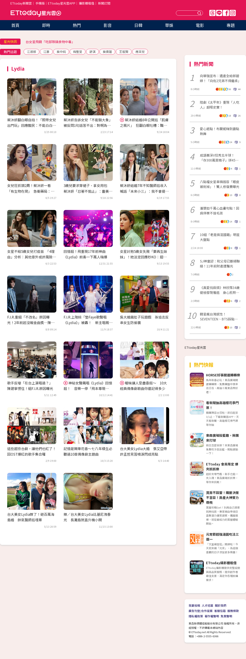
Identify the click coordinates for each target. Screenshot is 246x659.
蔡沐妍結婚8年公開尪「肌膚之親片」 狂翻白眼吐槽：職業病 (144, 125)
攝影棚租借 (86, 3)
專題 (231, 25)
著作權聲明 (212, 616)
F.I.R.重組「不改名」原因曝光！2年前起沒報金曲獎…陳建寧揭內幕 (31, 322)
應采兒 (140, 51)
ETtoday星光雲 (36, 13)
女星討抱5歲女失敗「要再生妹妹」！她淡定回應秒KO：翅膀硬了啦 (143, 257)
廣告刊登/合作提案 (201, 611)
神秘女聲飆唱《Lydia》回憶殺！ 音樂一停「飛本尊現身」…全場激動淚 (88, 388)
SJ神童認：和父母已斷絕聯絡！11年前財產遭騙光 (220, 263)
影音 (108, 25)
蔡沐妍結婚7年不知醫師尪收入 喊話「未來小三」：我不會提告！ (145, 191)
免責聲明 (226, 616)
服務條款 (233, 611)
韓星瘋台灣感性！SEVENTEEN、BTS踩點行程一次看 (219, 316)
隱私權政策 (196, 616)
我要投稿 (194, 605)
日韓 (138, 25)
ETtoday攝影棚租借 (221, 562)
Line (219, 13)
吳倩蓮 (107, 51)
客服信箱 (220, 611)
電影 (200, 25)
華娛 (169, 25)
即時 (46, 25)
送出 (200, 13)
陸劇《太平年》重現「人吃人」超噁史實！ (219, 105)
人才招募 (207, 605)
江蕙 (46, 51)
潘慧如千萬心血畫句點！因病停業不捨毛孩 (219, 210)
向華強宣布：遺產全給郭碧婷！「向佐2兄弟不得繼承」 (220, 78)
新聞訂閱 (104, 3)
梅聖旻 (77, 51)
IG (233, 13)
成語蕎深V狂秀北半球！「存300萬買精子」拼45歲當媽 (219, 158)
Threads (212, 13)
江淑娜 (31, 51)
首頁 (15, 25)
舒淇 (92, 51)
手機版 (40, 3)
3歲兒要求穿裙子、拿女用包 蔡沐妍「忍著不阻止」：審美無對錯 (88, 191)
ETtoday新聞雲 (21, 3)
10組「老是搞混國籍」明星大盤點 (220, 237)
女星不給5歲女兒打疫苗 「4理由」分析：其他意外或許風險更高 (31, 257)
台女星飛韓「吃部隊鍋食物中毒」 (50, 41)
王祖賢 (123, 51)
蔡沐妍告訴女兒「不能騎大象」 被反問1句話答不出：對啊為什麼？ (89, 125)
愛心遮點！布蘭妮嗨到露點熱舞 (219, 131)
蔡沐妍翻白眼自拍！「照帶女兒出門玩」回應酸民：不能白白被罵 (31, 125)
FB (226, 13)
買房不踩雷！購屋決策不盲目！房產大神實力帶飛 (222, 497)
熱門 (77, 25)
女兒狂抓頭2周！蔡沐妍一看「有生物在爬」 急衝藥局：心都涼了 (30, 191)
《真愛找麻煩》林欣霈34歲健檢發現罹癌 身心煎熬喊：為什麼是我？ (220, 290)
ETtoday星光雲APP (61, 3)
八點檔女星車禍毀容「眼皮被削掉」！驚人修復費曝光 (219, 184)
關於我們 (220, 605)
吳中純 (61, 51)
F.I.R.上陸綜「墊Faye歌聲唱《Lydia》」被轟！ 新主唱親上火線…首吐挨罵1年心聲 (88, 322)
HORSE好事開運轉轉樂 (223, 374)
